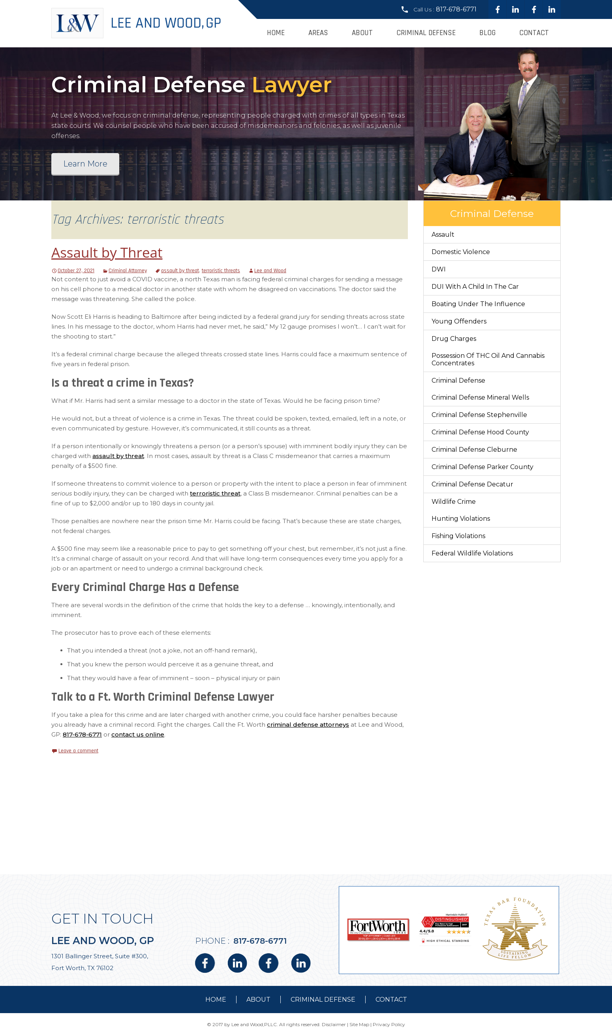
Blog (487, 33)
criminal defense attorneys (308, 724)
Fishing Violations (458, 536)
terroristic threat (215, 493)
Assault (443, 234)
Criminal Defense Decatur (472, 484)
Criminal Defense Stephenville (479, 415)
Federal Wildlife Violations (472, 553)
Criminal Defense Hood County (480, 432)
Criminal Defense (426, 33)
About (362, 33)
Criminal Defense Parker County (482, 467)
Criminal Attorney (128, 270)
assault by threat (180, 270)
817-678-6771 (456, 9)
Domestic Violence (461, 252)
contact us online (137, 734)
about (258, 999)
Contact (534, 33)
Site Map (359, 1024)
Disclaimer (334, 1024)
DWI (439, 269)
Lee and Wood (270, 270)
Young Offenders (459, 321)
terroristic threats (221, 270)
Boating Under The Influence (478, 304)
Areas (318, 33)
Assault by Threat (106, 252)
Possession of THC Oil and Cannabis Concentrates (488, 359)
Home (276, 33)
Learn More (85, 163)
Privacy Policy (389, 1024)
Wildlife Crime (454, 501)
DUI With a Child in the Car (475, 286)
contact (391, 999)
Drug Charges (454, 338)
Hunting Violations (461, 518)
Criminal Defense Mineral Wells (480, 397)
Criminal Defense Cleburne (474, 449)
